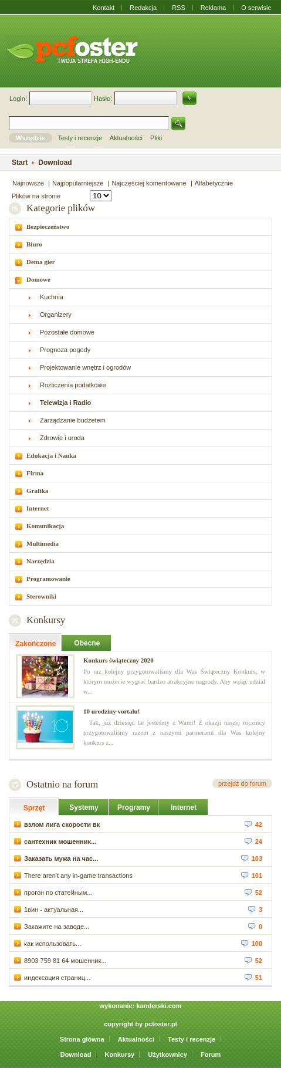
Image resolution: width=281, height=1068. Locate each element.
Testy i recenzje (191, 1039)
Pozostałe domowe (67, 332)
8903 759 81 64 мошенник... (60, 960)
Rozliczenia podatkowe (73, 384)
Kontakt (103, 7)
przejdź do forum (242, 783)
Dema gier (40, 261)
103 (251, 858)
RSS (178, 7)
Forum (211, 1054)
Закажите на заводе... (51, 926)
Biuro (34, 244)
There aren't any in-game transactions (73, 875)
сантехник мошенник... (55, 841)
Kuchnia (51, 296)
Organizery (56, 314)
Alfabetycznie (214, 183)
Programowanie (48, 578)
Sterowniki (41, 596)
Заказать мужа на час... (56, 858)
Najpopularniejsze (77, 183)
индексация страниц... (52, 977)
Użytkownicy (167, 1054)
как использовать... (47, 943)
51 (253, 977)
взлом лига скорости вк (57, 824)
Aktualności (136, 1039)
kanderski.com (158, 1005)
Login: (18, 98)
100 (251, 943)
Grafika (37, 490)
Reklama (213, 7)
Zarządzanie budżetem (73, 420)
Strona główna (82, 1039)
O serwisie (256, 7)
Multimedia (42, 543)
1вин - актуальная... (48, 909)
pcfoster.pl (160, 1024)
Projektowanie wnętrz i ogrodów (85, 367)
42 (253, 824)
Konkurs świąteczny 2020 (118, 660)
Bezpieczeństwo (47, 226)
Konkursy (45, 620)
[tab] (140, 226)
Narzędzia (40, 561)
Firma (34, 472)
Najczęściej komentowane (148, 183)
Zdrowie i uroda (62, 437)
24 (253, 841)
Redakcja (143, 7)
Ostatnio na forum (62, 784)
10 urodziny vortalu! (111, 711)
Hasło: (103, 98)
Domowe (38, 279)
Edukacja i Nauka (51, 455)
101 (251, 875)
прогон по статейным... (53, 892)
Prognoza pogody (65, 349)
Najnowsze (28, 183)
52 (253, 892)
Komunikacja (45, 525)
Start (20, 162)
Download (76, 1054)
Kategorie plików (60, 208)
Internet (37, 508)
